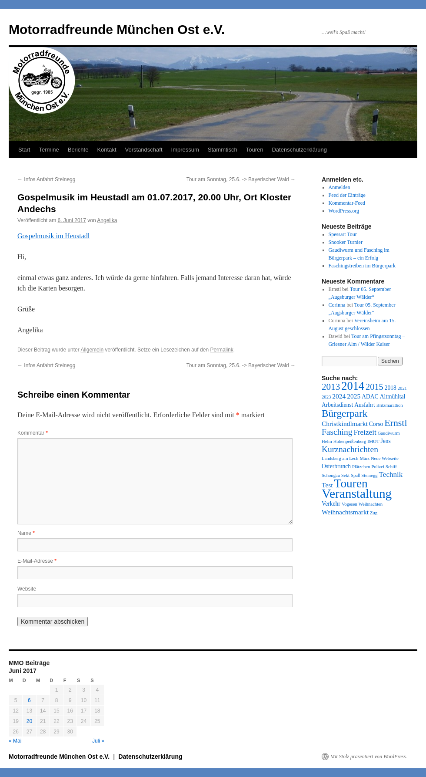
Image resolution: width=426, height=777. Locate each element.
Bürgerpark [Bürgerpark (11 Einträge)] (344, 413)
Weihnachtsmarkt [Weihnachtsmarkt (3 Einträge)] (345, 512)
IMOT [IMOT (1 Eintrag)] (373, 441)
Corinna (337, 305)
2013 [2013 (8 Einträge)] (331, 387)
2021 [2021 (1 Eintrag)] (402, 388)
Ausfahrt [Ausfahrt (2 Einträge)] (364, 405)
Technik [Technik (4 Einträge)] (391, 474)
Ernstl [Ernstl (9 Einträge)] (395, 422)
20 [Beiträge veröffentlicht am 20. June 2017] (29, 721)
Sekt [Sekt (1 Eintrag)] (345, 475)
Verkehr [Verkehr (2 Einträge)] (331, 503)
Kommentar (32, 433)
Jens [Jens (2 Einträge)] (385, 441)
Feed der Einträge (347, 195)
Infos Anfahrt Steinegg (46, 179)
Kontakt (106, 149)
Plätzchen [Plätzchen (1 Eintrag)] (361, 466)
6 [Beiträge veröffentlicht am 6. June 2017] (29, 700)
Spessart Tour (343, 234)
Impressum (185, 149)
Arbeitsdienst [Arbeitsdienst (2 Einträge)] (337, 405)
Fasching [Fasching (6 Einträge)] (337, 431)
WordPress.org (344, 211)
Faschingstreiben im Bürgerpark (362, 266)
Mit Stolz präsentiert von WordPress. (368, 756)
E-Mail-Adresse (37, 561)
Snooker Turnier (346, 242)
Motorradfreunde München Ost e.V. (117, 29)
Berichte (78, 149)
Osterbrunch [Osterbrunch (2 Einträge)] (336, 466)
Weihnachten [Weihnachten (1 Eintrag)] (371, 504)
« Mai (15, 741)
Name (26, 533)
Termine (49, 149)
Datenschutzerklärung (299, 149)
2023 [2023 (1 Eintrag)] (326, 397)
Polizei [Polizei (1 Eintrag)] (377, 466)
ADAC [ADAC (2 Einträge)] (370, 396)
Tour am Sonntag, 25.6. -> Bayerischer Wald (241, 179)
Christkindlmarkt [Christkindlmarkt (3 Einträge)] (345, 423)
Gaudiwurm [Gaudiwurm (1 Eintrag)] (389, 433)
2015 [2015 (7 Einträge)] (374, 387)
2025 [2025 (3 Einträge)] (353, 396)
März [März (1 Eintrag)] (364, 458)
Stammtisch (222, 149)
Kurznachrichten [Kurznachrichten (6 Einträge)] (350, 449)
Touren (254, 149)
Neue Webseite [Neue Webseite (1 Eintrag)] (385, 458)
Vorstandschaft (144, 149)
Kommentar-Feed (347, 203)
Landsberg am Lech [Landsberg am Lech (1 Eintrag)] (340, 458)
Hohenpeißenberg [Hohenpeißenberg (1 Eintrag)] (349, 441)
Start (24, 149)
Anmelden (339, 187)
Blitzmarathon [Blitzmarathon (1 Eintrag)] (389, 405)
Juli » (98, 741)
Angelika (107, 220)
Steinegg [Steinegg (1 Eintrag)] (369, 475)
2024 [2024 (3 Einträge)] (339, 396)
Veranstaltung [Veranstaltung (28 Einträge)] (357, 493)
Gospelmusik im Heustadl (53, 236)
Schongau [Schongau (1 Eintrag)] (331, 475)
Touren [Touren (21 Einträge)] (351, 483)
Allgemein (91, 350)
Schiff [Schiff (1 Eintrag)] (391, 466)
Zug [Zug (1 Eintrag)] (373, 512)
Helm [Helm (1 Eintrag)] (327, 441)
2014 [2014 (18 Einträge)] (352, 385)
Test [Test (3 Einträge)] (327, 485)
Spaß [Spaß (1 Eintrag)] (355, 475)
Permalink (221, 350)
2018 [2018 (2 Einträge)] (390, 388)
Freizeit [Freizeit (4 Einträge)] (364, 432)
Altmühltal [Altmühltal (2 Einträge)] (393, 396)
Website (26, 589)
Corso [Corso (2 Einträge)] (376, 424)
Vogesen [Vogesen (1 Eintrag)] (349, 504)
